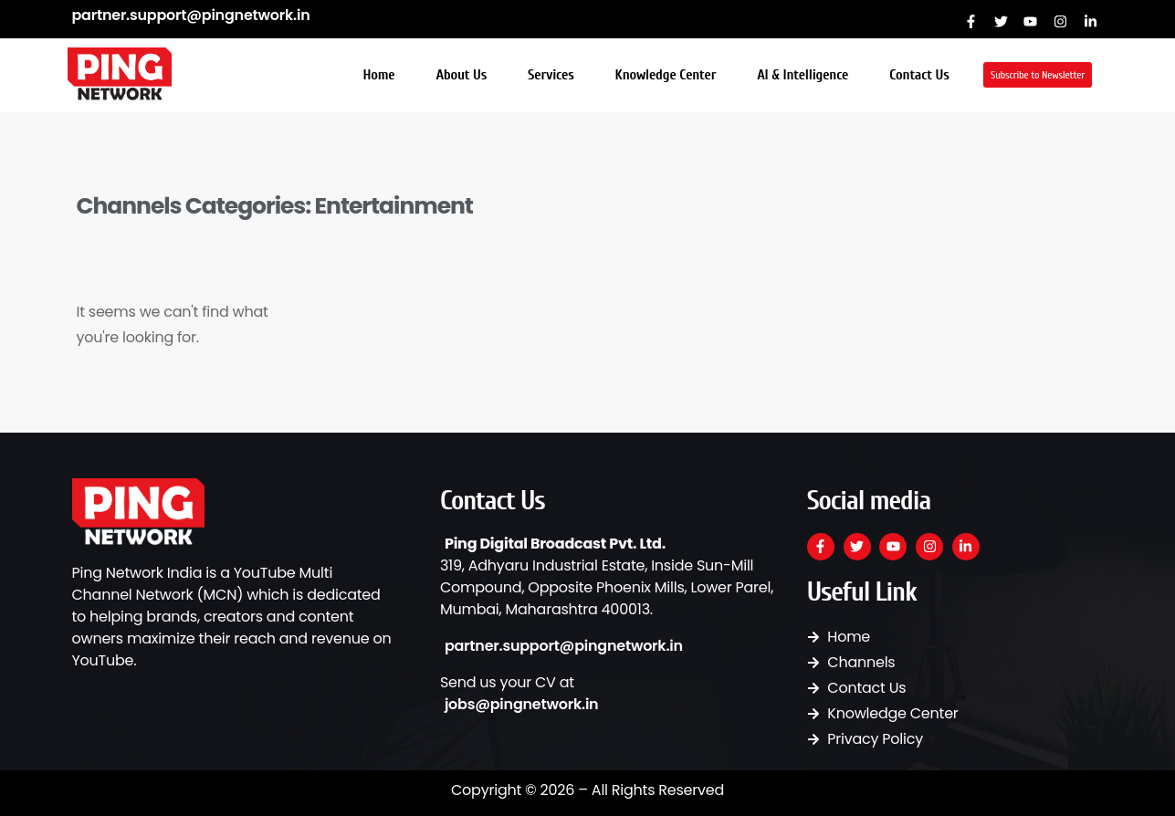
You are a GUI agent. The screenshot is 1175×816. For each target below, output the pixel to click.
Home (379, 75)
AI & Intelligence (802, 75)
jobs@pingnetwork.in (522, 704)
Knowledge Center (666, 75)
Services (550, 75)
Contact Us (919, 75)
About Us (461, 75)
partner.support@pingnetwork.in (191, 15)
